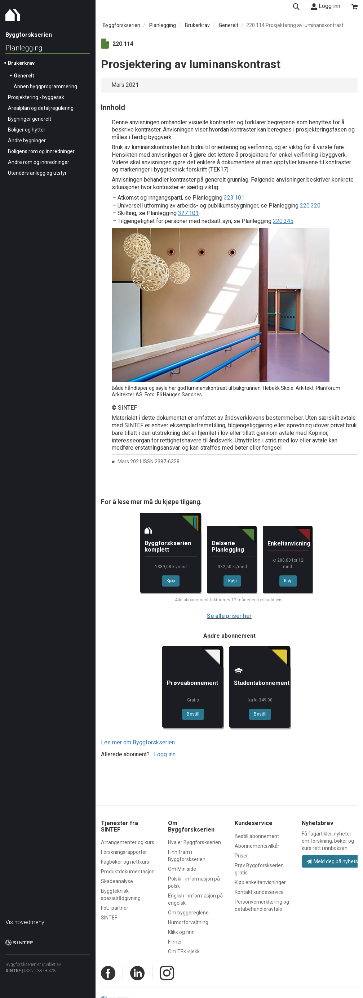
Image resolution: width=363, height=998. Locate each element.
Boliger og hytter (26, 130)
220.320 (310, 205)
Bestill (193, 714)
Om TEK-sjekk (184, 951)
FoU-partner (114, 908)
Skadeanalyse (117, 881)
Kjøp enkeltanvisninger (260, 882)
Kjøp (171, 580)
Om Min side (182, 869)
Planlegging (24, 48)
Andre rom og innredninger (38, 162)
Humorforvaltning (188, 922)
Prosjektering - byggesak (36, 97)
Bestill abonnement (257, 836)
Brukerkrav (21, 63)
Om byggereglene (188, 912)
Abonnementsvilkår (257, 846)
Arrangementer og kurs (127, 842)
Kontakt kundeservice (259, 892)
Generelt (24, 76)
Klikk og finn (181, 932)
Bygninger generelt (29, 119)
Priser (241, 856)
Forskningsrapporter (124, 852)
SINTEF (13, 970)
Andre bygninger (27, 140)
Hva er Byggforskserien (194, 842)
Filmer (175, 942)
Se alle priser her (229, 615)
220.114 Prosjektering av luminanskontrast (295, 25)
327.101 (188, 213)
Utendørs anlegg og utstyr (37, 173)
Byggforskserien (121, 25)
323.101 (234, 197)
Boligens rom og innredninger (41, 151)
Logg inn (325, 6)
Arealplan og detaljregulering (41, 108)
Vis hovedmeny (24, 922)
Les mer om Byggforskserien (138, 742)
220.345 (283, 221)
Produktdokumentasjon (128, 871)
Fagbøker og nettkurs (125, 862)
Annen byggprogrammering (45, 86)
